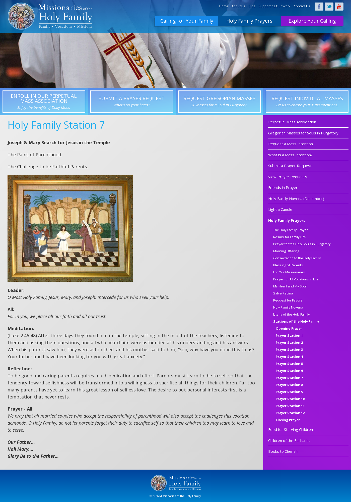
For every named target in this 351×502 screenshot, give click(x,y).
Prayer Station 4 (289, 357)
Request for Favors (287, 301)
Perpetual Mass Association (292, 121)
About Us (238, 6)
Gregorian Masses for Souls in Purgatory (303, 132)
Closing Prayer (288, 420)
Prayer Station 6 (289, 371)
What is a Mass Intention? (290, 154)
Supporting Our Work (274, 6)
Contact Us (302, 6)
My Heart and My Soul (290, 286)
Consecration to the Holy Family (297, 258)
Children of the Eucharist (289, 440)
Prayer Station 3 (289, 350)
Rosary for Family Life (289, 237)
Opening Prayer (289, 329)
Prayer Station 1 (289, 336)
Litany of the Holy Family (291, 315)
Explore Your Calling (312, 20)
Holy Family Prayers (249, 20)
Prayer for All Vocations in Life (296, 279)
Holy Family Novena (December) (296, 198)
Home (223, 6)
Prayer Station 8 (289, 385)
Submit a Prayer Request (290, 165)
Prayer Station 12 (290, 413)
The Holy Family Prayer (290, 230)
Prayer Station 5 (289, 364)
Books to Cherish (283, 451)
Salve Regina (283, 293)
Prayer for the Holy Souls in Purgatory (302, 244)
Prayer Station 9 (289, 392)
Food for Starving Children (290, 429)
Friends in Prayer (283, 187)
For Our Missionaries (289, 272)
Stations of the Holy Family (296, 322)
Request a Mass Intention (290, 143)
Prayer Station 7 (289, 378)
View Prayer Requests (287, 176)
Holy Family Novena (288, 308)
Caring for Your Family (186, 20)
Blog (252, 6)
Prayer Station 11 (290, 406)
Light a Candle (280, 209)
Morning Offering (286, 251)
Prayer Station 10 (290, 399)
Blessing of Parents (288, 265)
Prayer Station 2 (289, 343)
